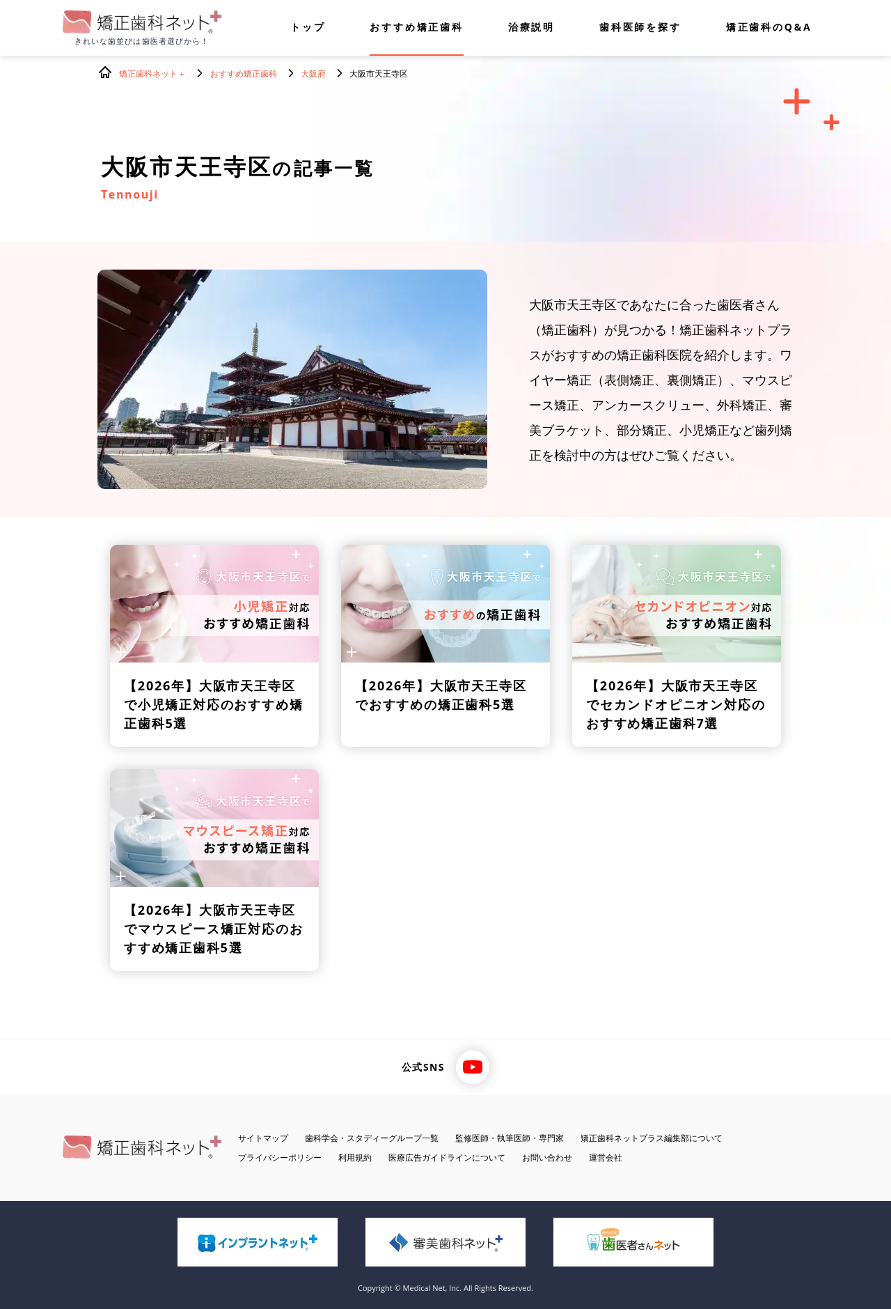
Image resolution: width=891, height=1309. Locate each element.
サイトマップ (263, 1138)
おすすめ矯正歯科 (416, 27)
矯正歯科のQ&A (769, 27)
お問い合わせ (547, 1157)
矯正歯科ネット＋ (152, 73)
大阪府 (313, 73)
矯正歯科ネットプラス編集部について (652, 1138)
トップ (307, 27)
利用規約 (355, 1157)
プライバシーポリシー (280, 1157)
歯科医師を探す (640, 27)
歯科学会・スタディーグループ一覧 (372, 1138)
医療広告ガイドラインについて (446, 1157)
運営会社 (605, 1157)
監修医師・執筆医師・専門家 (509, 1138)
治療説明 (531, 27)
